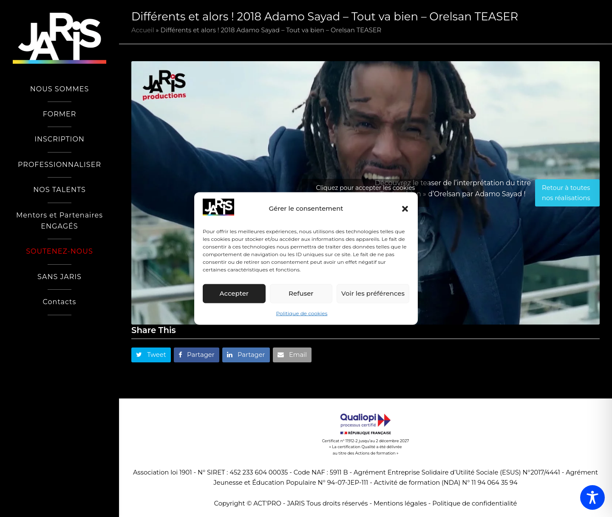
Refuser (301, 293)
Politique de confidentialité (474, 503)
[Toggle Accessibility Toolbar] (592, 497)
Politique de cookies (302, 313)
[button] (405, 208)
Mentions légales (400, 503)
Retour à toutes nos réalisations (566, 193)
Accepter (234, 293)
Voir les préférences (373, 293)
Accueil (142, 30)
